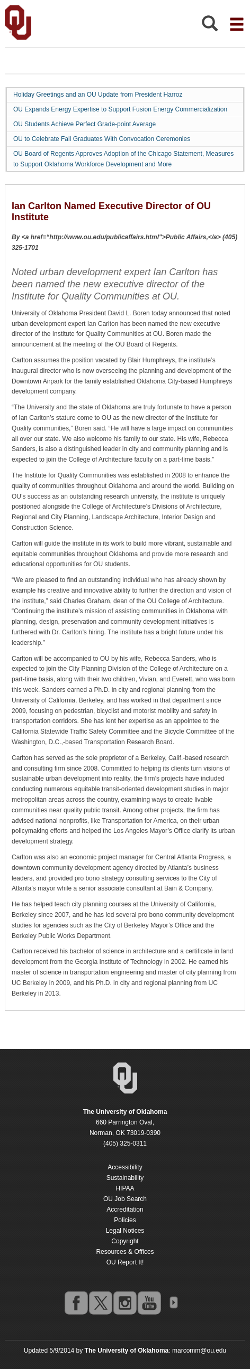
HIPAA (124, 1188)
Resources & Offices (125, 1251)
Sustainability (125, 1178)
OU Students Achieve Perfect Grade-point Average (84, 124)
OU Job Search (125, 1199)
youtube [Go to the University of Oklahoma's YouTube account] (149, 1302)
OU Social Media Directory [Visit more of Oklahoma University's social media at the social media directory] (173, 1302)
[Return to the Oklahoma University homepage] (125, 1111)
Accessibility (125, 1167)
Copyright (124, 1241)
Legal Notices (125, 1230)
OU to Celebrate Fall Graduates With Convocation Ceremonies (101, 139)
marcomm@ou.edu (199, 1350)
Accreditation (124, 1209)
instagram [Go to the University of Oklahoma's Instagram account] (124, 1302)
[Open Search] (210, 26)
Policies (125, 1220)
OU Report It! (125, 1262)
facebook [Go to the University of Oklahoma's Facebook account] (76, 1302)
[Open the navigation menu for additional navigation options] (236, 24)
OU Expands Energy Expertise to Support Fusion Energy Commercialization (120, 109)
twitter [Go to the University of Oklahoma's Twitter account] (100, 1302)
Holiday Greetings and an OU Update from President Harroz (97, 94)
